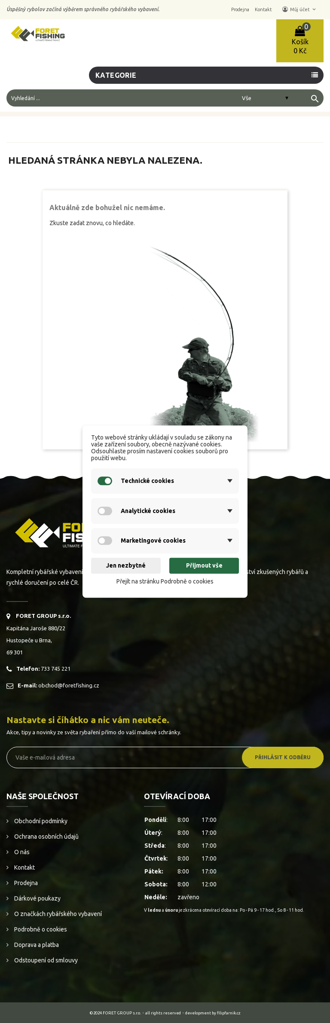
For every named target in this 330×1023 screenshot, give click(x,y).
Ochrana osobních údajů (46, 836)
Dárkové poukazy (37, 898)
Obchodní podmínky (40, 821)
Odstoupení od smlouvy (45, 960)
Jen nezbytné (126, 565)
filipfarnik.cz (229, 1013)
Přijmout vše (204, 565)
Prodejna (25, 882)
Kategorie (116, 75)
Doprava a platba (36, 944)
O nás (21, 852)
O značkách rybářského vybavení (57, 913)
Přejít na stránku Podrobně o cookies (165, 581)
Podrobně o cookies (40, 929)
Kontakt (24, 867)
